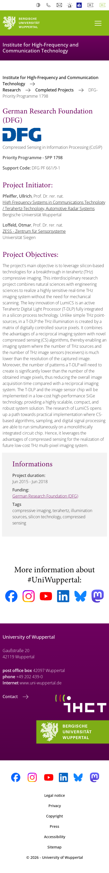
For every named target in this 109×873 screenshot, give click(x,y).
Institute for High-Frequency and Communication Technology (50, 81)
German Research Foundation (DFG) (45, 496)
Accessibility (54, 836)
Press (54, 826)
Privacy (54, 805)
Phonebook (49, 5)
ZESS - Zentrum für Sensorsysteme (34, 231)
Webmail (60, 5)
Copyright (54, 816)
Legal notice (54, 795)
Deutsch (91, 5)
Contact (11, 696)
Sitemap (54, 847)
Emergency (70, 5)
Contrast (39, 5)
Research (12, 90)
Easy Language (80, 5)
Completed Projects (55, 90)
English (103, 5)
